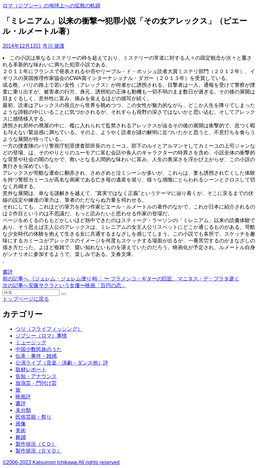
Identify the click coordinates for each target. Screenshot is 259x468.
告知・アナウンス (36, 376)
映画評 (23, 396)
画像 (20, 423)
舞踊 (20, 437)
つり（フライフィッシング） (48, 329)
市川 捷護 (53, 46)
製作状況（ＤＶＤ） (38, 450)
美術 (20, 430)
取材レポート (30, 369)
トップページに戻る (26, 299)
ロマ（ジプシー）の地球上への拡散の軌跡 (52, 5)
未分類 (23, 410)
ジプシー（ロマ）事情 (41, 335)
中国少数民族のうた (38, 349)
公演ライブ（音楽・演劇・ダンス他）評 (61, 363)
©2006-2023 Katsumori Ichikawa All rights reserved (61, 462)
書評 (8, 272)
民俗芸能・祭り (33, 417)
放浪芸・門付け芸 (36, 383)
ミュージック (30, 342)
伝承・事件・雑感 (36, 356)
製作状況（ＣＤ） (36, 444)
